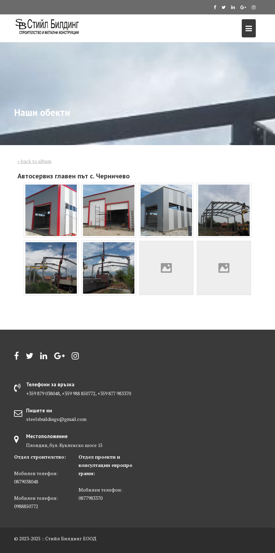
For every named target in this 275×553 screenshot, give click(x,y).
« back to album (34, 161)
